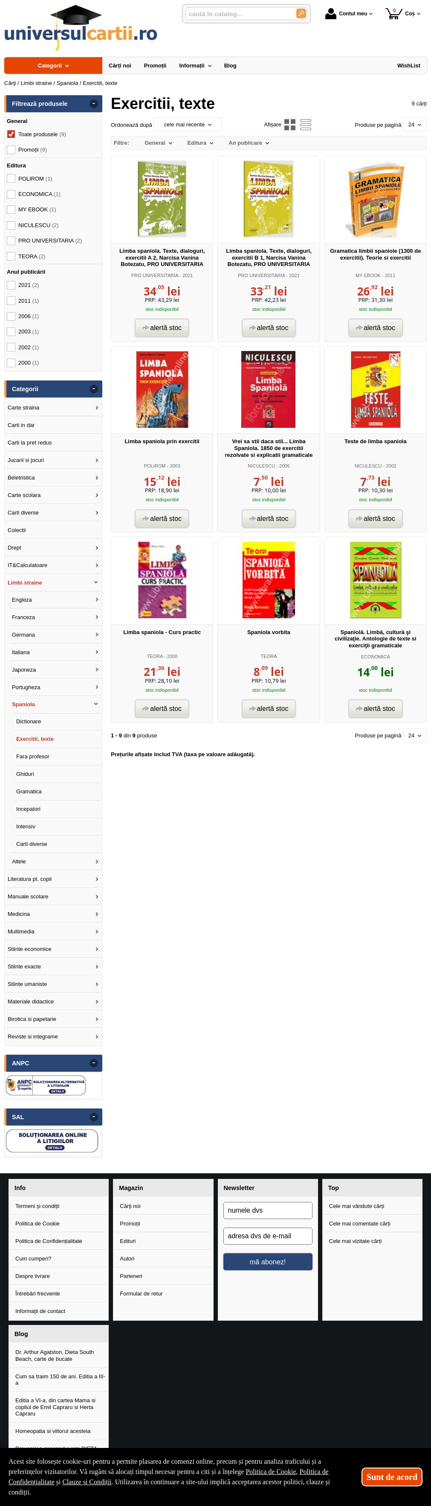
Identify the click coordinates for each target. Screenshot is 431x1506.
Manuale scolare (28, 896)
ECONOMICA (375, 656)
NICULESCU (261, 465)
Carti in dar (21, 425)
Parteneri (131, 1276)
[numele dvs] (267, 1210)
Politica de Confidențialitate (48, 1241)
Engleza (22, 600)
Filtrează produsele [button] (39, 103)
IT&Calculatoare (27, 565)
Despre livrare (32, 1276)
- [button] (93, 103)
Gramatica (29, 791)
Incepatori (28, 809)
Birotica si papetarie (32, 1019)
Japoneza (24, 670)
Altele (19, 861)
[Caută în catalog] (301, 13)
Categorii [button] (25, 389)
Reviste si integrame (33, 1036)
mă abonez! (268, 1262)
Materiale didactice (31, 1001)
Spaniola (23, 704)
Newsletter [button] (239, 1187)
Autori (127, 1258)
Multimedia (21, 931)
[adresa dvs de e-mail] (267, 1236)
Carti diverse (23, 512)
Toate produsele (42, 134)
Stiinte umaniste (27, 984)
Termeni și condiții (37, 1206)
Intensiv (25, 826)
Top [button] (333, 1187)
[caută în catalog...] (237, 14)
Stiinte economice (30, 949)
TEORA (154, 656)
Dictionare (28, 721)
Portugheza (26, 687)
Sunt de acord (392, 1477)
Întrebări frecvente (37, 1293)
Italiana (21, 652)
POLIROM (154, 465)
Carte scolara (24, 495)
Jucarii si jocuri (26, 460)
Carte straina (23, 407)
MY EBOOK (368, 275)
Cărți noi (130, 1206)
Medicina (19, 914)
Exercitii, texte (35, 739)
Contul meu (346, 13)
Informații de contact (40, 1311)
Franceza (23, 617)
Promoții (130, 1223)
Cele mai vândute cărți (356, 1206)
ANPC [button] (20, 1063)
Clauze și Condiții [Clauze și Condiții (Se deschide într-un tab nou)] (87, 1482)
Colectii (17, 530)
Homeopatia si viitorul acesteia (52, 1431)
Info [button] (20, 1187)
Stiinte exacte (24, 966)
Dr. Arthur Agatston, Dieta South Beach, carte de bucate (54, 1355)
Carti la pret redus (30, 442)
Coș (400, 13)
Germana (23, 635)
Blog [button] (21, 1334)
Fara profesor (32, 756)
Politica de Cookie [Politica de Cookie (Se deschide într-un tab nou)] (271, 1471)
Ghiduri (25, 774)
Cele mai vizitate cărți (355, 1241)
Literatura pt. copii (30, 879)
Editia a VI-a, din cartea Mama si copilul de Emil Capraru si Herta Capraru (55, 1407)
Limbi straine (25, 582)
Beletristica (21, 477)
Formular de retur (141, 1293)
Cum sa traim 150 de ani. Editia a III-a (60, 1379)
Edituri (128, 1241)
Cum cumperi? (33, 1258)
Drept (14, 547)
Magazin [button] (131, 1187)
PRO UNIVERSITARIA (154, 275)
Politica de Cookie (37, 1223)
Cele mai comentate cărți (360, 1223)
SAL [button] (18, 1117)
